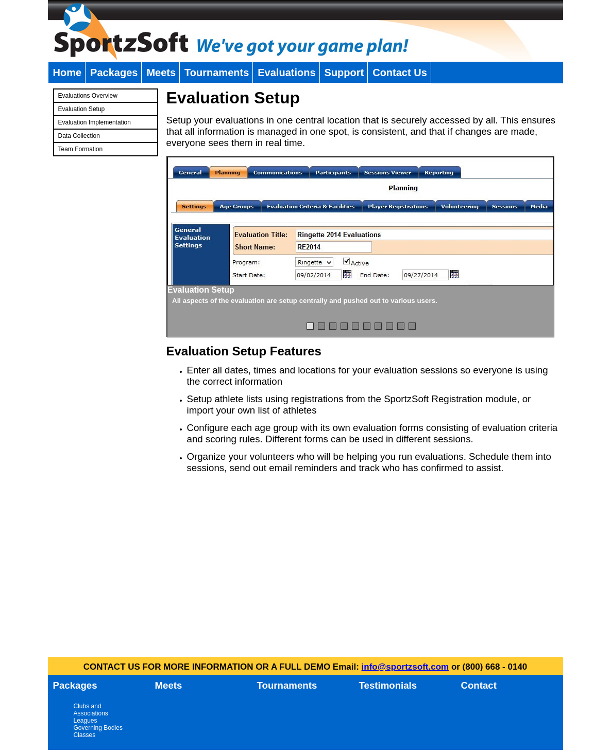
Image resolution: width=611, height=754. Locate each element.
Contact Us (399, 72)
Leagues (85, 720)
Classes (85, 735)
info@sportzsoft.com (405, 667)
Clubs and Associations (91, 710)
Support (344, 72)
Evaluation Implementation (94, 122)
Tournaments (216, 72)
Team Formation (80, 149)
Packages (114, 72)
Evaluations (286, 72)
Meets (161, 72)
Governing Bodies (98, 727)
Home (67, 72)
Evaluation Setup (81, 109)
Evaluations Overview (87, 95)
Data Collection (79, 135)
